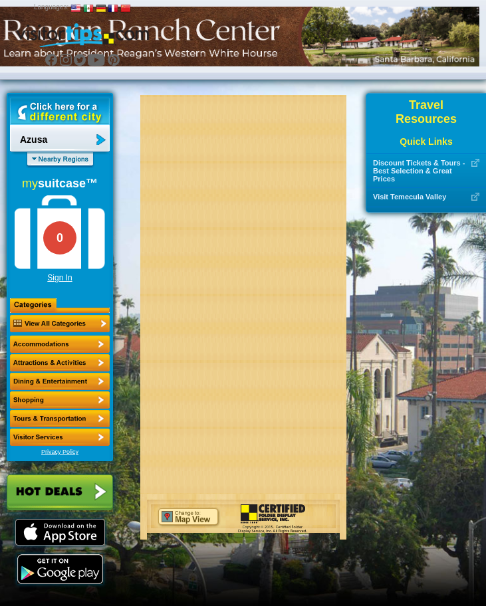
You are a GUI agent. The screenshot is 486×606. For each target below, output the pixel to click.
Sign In (59, 277)
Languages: (51, 7)
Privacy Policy (59, 452)
